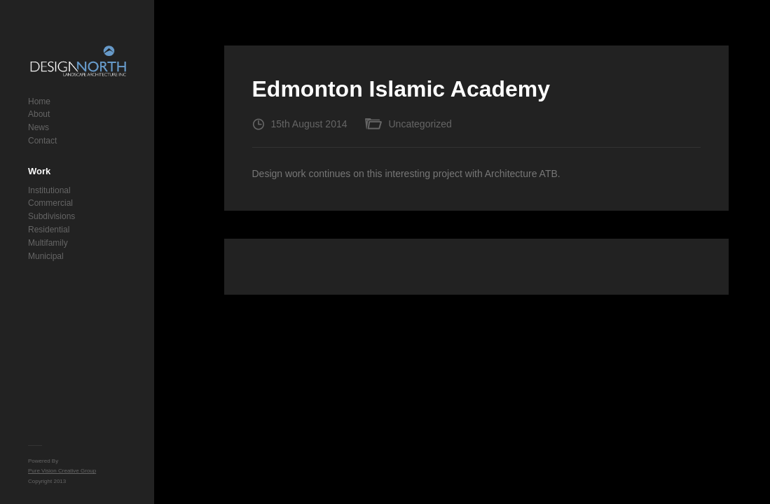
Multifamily (48, 243)
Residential (48, 229)
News (38, 127)
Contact (42, 141)
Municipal (46, 256)
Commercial (50, 203)
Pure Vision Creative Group (62, 471)
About (39, 114)
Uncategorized (420, 124)
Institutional (49, 190)
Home (39, 101)
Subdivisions (51, 216)
